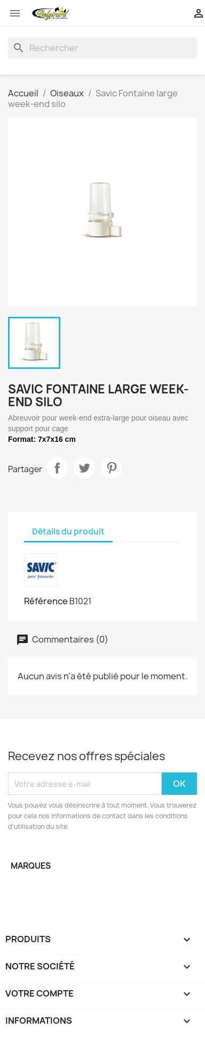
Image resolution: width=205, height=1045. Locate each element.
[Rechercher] (102, 48)
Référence (46, 601)
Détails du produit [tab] (68, 531)
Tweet (84, 468)
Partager (57, 468)
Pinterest (111, 468)
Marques (31, 865)
